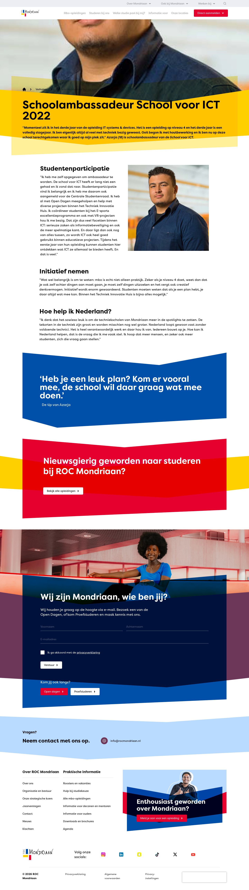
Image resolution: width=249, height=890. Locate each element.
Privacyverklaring (75, 874)
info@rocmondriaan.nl (121, 740)
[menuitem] (139, 3)
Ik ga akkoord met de (73, 652)
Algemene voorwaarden (112, 876)
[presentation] (204, 877)
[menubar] (171, 3)
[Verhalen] (41, 89)
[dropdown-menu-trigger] (211, 13)
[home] (30, 13)
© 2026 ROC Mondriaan (30, 876)
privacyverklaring (88, 652)
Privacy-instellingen (152, 876)
